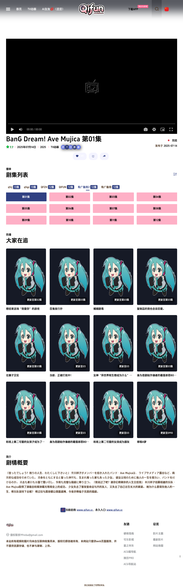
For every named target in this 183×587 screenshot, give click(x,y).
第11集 (113, 220)
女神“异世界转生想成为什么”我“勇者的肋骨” (121, 375)
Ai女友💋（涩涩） (53, 9)
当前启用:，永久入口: (93, 509)
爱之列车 (129, 545)
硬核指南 (129, 533)
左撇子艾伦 (12, 375)
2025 (43, 147)
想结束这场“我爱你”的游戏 (23, 308)
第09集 (26, 220)
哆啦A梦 (141, 441)
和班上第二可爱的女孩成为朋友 (111, 441)
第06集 (70, 208)
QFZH (48, 187)
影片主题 (158, 533)
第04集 (157, 196)
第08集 (157, 208)
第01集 (26, 196)
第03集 (113, 196)
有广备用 (110, 187)
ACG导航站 (130, 564)
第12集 (157, 220)
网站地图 (158, 545)
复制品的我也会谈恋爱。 (151, 308)
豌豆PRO (129, 558)
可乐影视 (129, 539)
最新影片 (158, 539)
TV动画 (32, 9)
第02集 (70, 196)
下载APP (133, 9)
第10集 (70, 220)
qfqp (30, 187)
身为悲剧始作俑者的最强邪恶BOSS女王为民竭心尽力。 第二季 (85, 441)
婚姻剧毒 (98, 308)
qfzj (14, 187)
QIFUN (66, 187)
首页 (19, 9)
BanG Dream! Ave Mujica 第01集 (54, 139)
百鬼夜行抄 (56, 308)
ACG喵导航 (130, 551)
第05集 (26, 208)
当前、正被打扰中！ (61, 375)
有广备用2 (87, 187)
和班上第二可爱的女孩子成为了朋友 (26, 441)
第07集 (113, 208)
